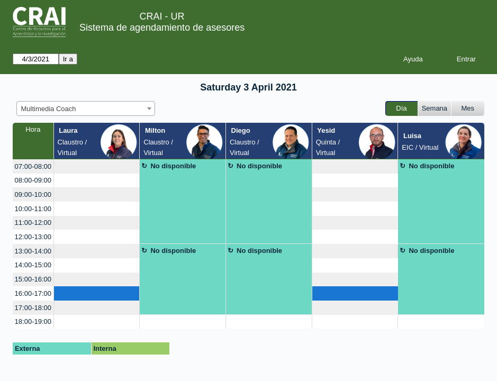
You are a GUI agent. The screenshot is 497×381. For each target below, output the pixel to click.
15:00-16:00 (33, 279)
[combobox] (85, 108)
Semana (434, 108)
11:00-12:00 (33, 222)
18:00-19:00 (33, 321)
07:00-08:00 (33, 166)
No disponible (173, 166)
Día (401, 108)
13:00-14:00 (33, 251)
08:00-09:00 (33, 180)
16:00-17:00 (33, 293)
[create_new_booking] (97, 166)
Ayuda (413, 59)
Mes (468, 108)
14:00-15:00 (33, 265)
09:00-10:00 (33, 194)
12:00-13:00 (33, 237)
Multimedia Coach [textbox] (48, 109)
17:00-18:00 (33, 308)
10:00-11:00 (33, 209)
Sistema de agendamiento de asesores (162, 27)
